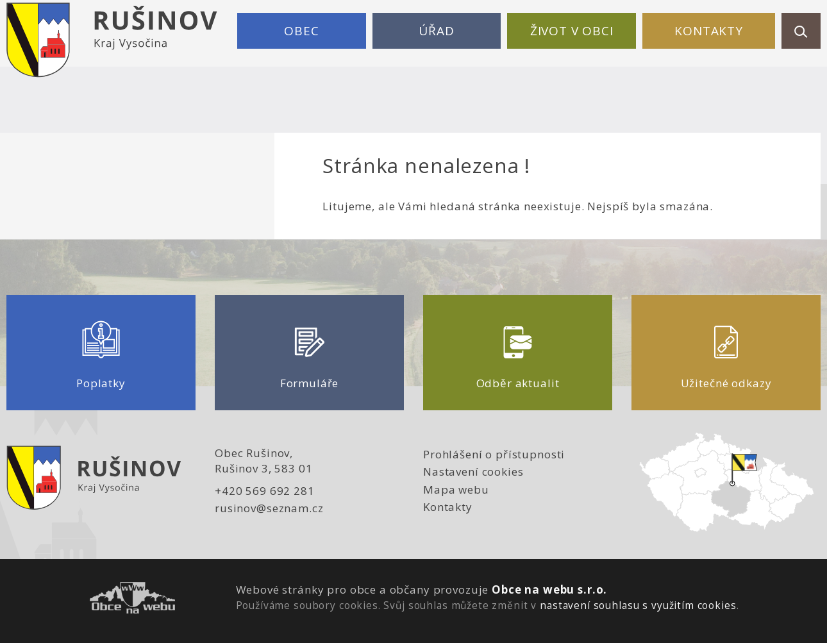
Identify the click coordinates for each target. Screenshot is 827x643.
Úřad (436, 30)
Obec (301, 30)
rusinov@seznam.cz (269, 508)
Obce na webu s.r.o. (549, 589)
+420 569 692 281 (265, 490)
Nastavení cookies (473, 471)
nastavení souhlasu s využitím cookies (638, 605)
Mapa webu (456, 489)
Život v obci (572, 30)
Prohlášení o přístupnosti (494, 454)
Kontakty (708, 30)
